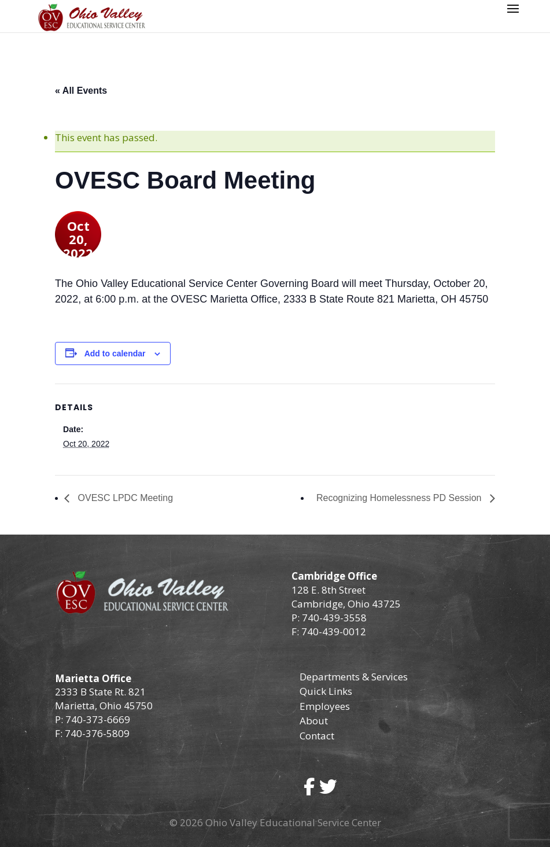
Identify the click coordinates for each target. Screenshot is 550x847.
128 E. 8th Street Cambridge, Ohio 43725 (346, 596)
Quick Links (326, 691)
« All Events (81, 90)
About (314, 720)
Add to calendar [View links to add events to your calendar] (115, 353)
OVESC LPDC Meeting (124, 498)
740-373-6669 (97, 719)
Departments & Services (354, 676)
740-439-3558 (333, 617)
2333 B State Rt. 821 (100, 691)
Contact (317, 735)
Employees (325, 706)
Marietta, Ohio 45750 (104, 705)
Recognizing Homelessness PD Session (400, 498)
